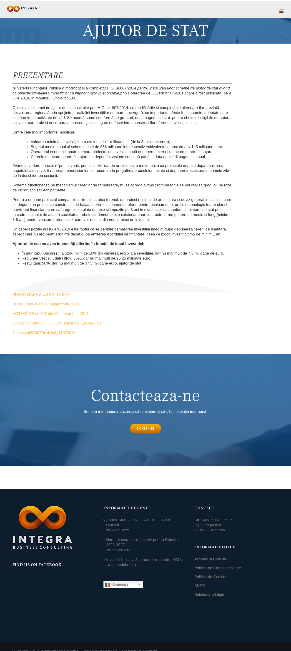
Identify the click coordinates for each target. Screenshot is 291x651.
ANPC (199, 586)
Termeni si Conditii (210, 559)
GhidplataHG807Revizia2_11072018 (44, 333)
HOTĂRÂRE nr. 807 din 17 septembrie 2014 (51, 314)
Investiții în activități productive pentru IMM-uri (145, 559)
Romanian (116, 584)
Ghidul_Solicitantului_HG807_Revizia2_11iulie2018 (57, 323)
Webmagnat (150, 621)
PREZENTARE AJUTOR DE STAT (42, 294)
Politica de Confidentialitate (217, 568)
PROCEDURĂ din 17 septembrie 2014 (46, 304)
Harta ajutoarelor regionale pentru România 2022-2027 (143, 542)
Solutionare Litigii (209, 594)
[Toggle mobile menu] (281, 11)
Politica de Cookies (210, 577)
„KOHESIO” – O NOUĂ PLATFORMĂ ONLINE (138, 522)
